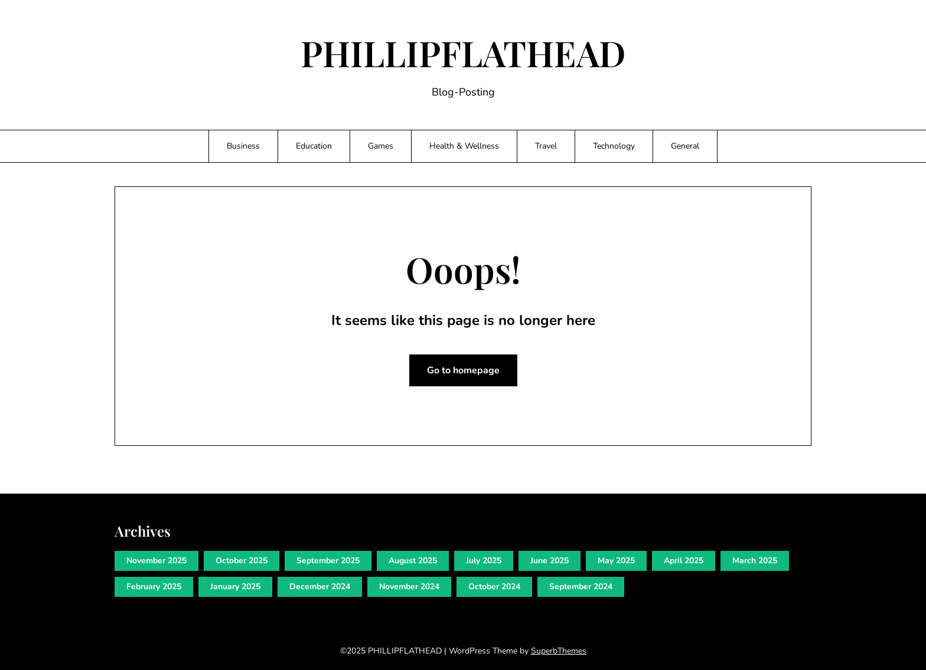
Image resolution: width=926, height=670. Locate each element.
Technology (614, 146)
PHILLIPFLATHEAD (463, 52)
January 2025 (235, 586)
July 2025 (483, 560)
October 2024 (494, 586)
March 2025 (754, 560)
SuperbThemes (558, 650)
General (685, 146)
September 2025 (328, 560)
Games (380, 146)
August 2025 (413, 560)
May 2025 (616, 560)
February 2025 (153, 586)
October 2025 (242, 560)
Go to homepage (463, 370)
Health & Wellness (464, 146)
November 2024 (409, 586)
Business (243, 146)
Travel (546, 146)
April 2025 (683, 560)
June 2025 (549, 560)
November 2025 (156, 560)
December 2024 (319, 586)
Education (314, 146)
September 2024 (580, 586)
